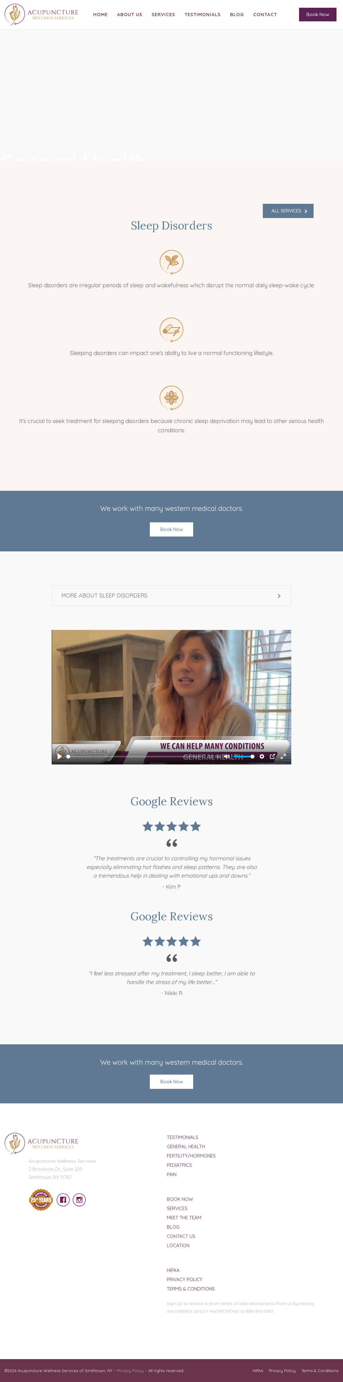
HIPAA (173, 1270)
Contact (265, 14)
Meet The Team (184, 1218)
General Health (186, 1146)
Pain (171, 1174)
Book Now (317, 14)
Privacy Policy (184, 1279)
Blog (237, 14)
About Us (129, 14)
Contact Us (181, 1236)
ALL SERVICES (286, 211)
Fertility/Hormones (191, 1156)
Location (178, 1245)
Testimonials (203, 14)
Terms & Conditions (191, 1289)
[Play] (60, 756)
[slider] (134, 756)
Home (100, 14)
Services (163, 14)
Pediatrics (179, 1165)
